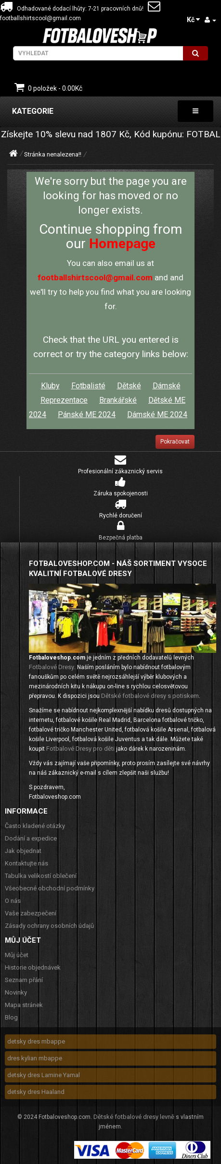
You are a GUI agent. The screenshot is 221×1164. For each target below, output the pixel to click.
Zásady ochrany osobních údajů (49, 925)
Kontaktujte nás (26, 863)
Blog (11, 1017)
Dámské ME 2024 (157, 414)
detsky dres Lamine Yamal (43, 1075)
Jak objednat (23, 850)
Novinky (16, 992)
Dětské (129, 385)
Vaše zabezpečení (30, 913)
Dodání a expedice (31, 838)
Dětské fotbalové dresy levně (133, 1116)
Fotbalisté (88, 385)
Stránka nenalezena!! (52, 154)
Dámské (167, 385)
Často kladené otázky (35, 825)
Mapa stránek (24, 1004)
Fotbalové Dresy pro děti (80, 748)
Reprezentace (64, 400)
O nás (13, 900)
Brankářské (118, 400)
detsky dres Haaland (36, 1091)
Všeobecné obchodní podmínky (49, 888)
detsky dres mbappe (36, 1041)
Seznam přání (24, 980)
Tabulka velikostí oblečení (41, 875)
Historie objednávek (33, 967)
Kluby (50, 385)
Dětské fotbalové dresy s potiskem (150, 695)
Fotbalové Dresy (51, 667)
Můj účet (16, 955)
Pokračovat (175, 441)
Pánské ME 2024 (87, 414)
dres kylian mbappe (34, 1058)
